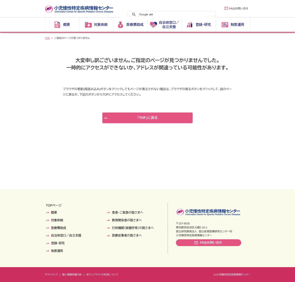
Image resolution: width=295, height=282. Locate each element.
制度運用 (57, 250)
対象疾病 (57, 220)
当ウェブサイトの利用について (102, 274)
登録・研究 (58, 243)
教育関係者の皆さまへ (127, 220)
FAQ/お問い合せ (238, 8)
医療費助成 (58, 228)
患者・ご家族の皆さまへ (127, 212)
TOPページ (54, 205)
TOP (47, 38)
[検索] (173, 14)
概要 (54, 212)
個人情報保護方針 (72, 274)
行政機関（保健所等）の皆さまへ (133, 228)
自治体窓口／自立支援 (66, 235)
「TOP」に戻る (147, 118)
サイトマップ (51, 274)
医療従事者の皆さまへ (127, 235)
